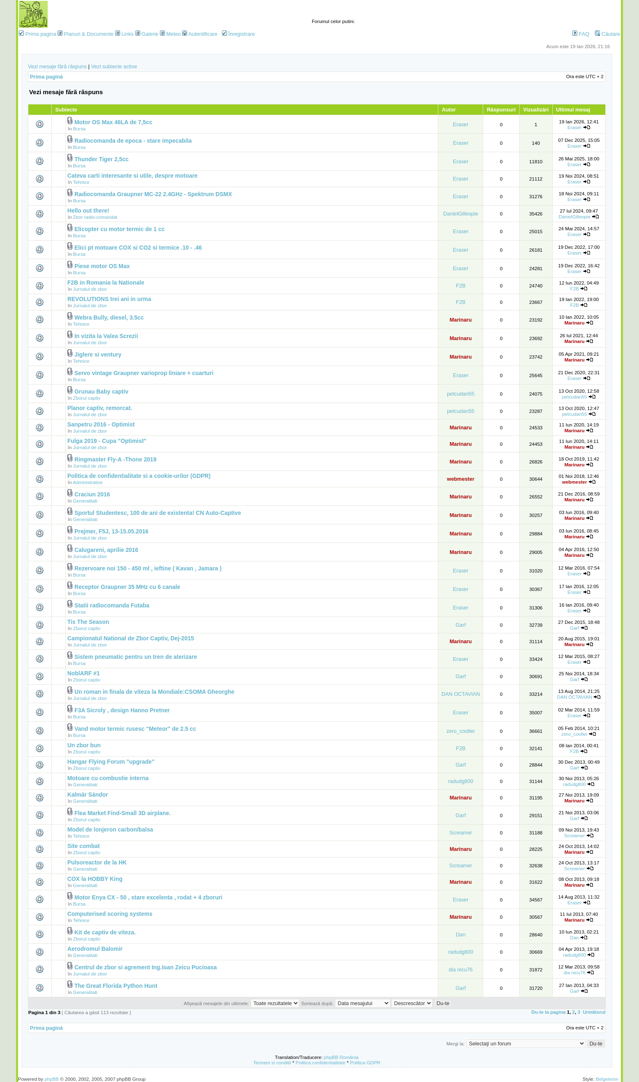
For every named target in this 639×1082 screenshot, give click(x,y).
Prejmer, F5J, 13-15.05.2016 (111, 531)
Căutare (607, 34)
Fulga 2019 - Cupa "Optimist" (106, 441)
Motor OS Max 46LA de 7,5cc (113, 122)
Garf (461, 625)
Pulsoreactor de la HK (97, 862)
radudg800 (460, 781)
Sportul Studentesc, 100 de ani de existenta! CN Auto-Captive (157, 513)
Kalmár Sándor (87, 794)
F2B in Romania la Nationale (105, 282)
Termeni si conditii (272, 1062)
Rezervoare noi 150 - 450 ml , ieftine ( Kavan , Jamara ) (148, 568)
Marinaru (460, 320)
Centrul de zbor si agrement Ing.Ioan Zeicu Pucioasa (145, 967)
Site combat (83, 846)
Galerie (149, 34)
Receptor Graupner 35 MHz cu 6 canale (127, 587)
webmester (461, 479)
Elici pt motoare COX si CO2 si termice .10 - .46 (138, 247)
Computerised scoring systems (110, 914)
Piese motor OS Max (102, 266)
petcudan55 (461, 394)
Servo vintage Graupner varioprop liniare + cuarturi (143, 373)
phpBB (51, 1079)
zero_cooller (461, 731)
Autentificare (200, 34)
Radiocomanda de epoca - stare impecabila (133, 140)
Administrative (88, 482)
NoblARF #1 (83, 673)
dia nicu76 (460, 969)
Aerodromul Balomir (95, 948)
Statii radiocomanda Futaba (111, 605)
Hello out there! (88, 210)
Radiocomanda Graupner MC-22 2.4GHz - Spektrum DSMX (153, 194)
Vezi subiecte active (114, 66)
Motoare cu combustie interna (108, 778)
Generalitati (85, 500)
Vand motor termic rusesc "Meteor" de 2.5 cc (135, 728)
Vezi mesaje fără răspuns (57, 66)
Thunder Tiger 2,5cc (101, 159)
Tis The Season (88, 622)
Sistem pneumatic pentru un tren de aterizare (135, 656)
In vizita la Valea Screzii (106, 336)
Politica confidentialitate (320, 1062)
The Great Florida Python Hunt (115, 985)
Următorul (594, 1012)
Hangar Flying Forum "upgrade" (111, 761)
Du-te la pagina (548, 1012)
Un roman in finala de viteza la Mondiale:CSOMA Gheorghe (154, 691)
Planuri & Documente (88, 34)
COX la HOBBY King (95, 879)
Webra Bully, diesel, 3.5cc (109, 317)
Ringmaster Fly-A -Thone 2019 (115, 459)
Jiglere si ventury (97, 354)
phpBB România (341, 1057)
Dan (460, 934)
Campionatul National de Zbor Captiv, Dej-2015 (130, 638)
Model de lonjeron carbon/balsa (110, 829)
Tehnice (81, 182)
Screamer (460, 832)
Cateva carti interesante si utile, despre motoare (132, 175)
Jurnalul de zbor (90, 289)
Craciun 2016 (92, 494)
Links (127, 34)
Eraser (461, 124)
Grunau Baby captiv (101, 391)
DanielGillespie (460, 214)
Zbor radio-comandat (95, 217)
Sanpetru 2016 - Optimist (101, 424)
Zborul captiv (86, 398)
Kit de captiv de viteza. (105, 932)
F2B (460, 286)
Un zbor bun (84, 745)
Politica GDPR (365, 1062)
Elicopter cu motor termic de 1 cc (119, 229)
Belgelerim (607, 1079)
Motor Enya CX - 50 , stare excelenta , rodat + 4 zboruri (148, 897)
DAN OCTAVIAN (460, 694)
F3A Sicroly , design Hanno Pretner (122, 710)
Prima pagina (40, 34)
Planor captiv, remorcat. (99, 408)
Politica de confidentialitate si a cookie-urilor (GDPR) (139, 476)
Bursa (79, 128)
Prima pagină (46, 77)
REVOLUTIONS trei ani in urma (109, 299)
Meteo (173, 34)
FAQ (580, 34)
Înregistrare (238, 34)
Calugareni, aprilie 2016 (106, 550)
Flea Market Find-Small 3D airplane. (122, 813)
